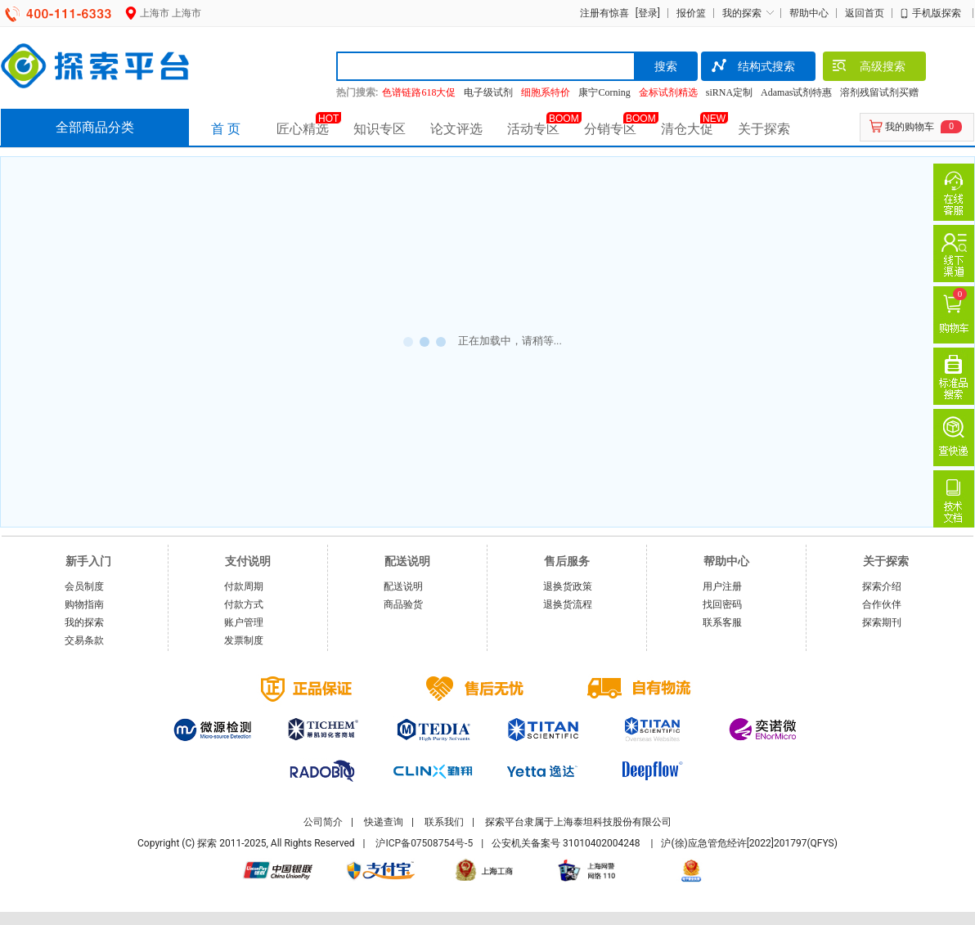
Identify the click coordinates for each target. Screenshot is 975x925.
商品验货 (403, 604)
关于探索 (764, 129)
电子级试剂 (488, 92)
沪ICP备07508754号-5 (424, 843)
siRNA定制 (729, 92)
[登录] (645, 13)
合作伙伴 (881, 604)
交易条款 (84, 640)
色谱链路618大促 (419, 92)
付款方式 (243, 604)
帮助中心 (809, 13)
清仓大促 (687, 129)
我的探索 (742, 13)
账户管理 (243, 622)
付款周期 (243, 586)
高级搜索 (868, 68)
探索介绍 (881, 586)
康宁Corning (604, 92)
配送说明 (403, 586)
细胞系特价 (545, 92)
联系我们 (444, 822)
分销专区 (610, 129)
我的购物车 (909, 126)
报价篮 (691, 13)
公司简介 (323, 822)
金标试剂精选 (668, 92)
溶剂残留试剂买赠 (879, 92)
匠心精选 (302, 129)
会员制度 (84, 586)
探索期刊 (881, 622)
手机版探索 (936, 13)
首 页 (225, 129)
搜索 (665, 66)
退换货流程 (567, 604)
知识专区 (379, 129)
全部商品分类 (95, 127)
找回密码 (722, 604)
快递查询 (383, 822)
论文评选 (456, 129)
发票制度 (243, 640)
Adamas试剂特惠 (796, 92)
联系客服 (722, 622)
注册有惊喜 (604, 13)
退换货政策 (567, 586)
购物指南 (84, 604)
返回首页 (864, 13)
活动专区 (533, 129)
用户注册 (722, 586)
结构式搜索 (752, 68)
